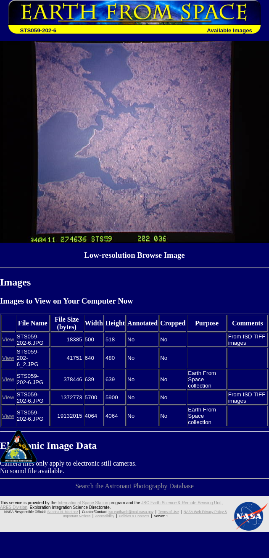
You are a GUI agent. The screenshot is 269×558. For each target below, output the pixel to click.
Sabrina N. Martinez (62, 512)
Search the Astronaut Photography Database (134, 486)
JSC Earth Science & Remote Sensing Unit (181, 502)
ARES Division (13, 507)
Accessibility (104, 516)
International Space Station (83, 502)
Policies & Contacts (134, 516)
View (8, 339)
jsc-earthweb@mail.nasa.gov (130, 512)
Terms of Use (168, 512)
